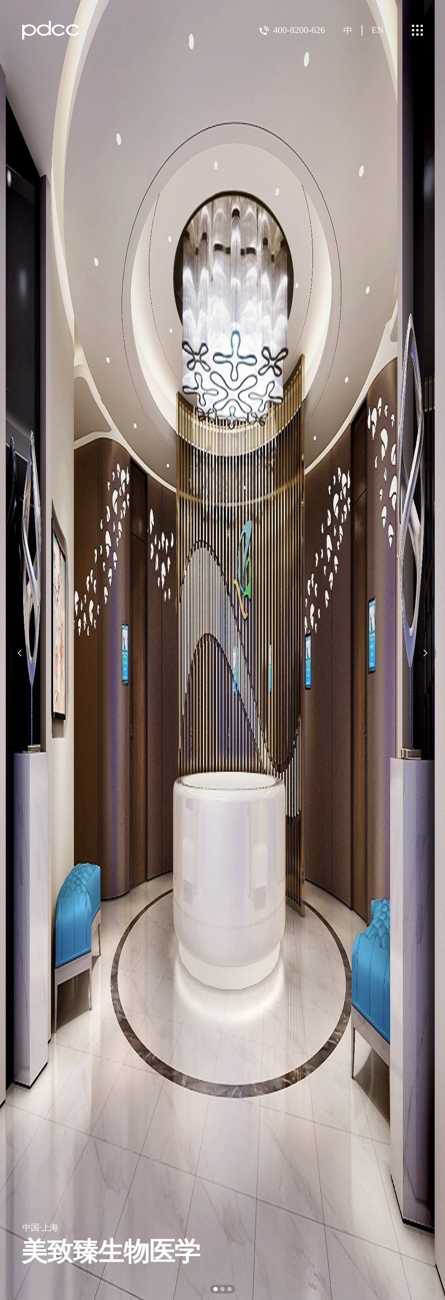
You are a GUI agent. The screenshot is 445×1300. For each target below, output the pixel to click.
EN (378, 30)
